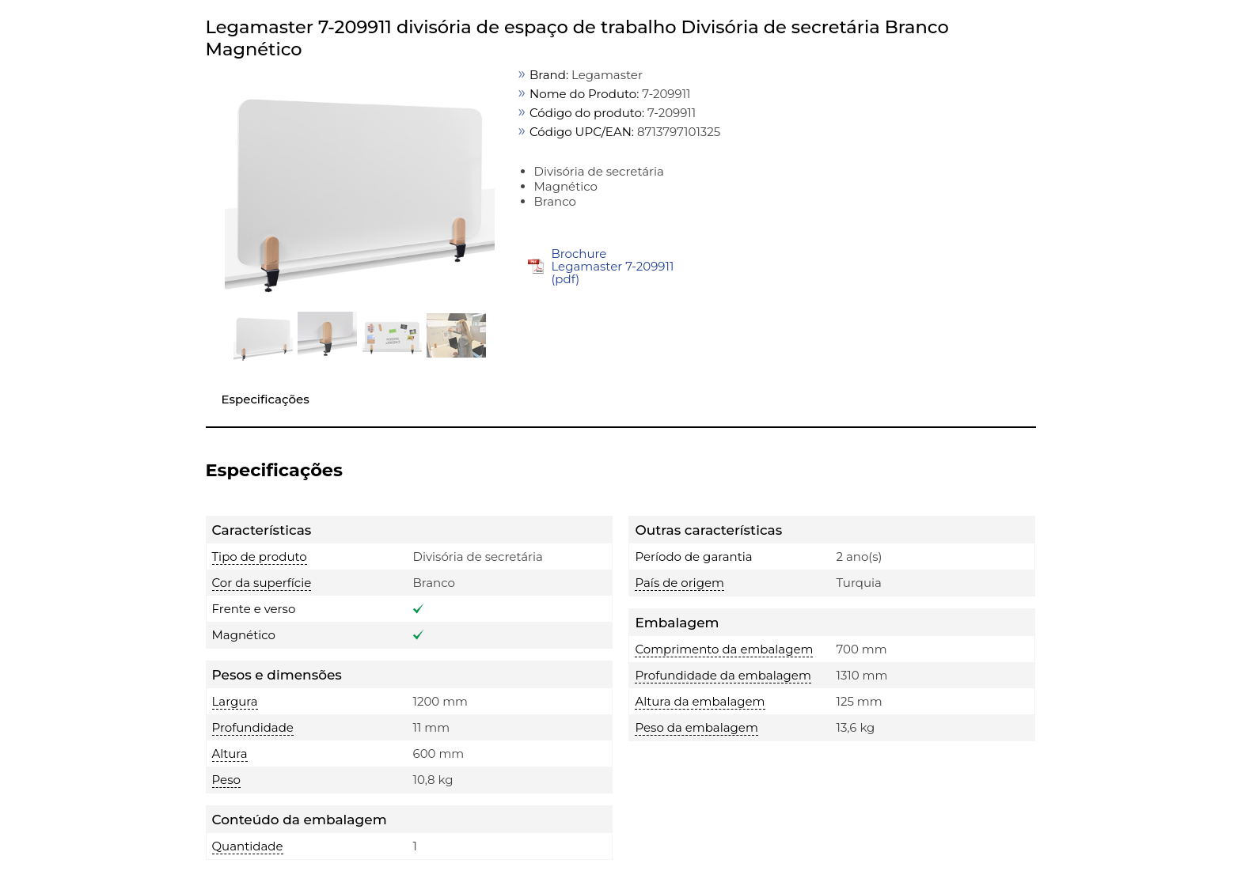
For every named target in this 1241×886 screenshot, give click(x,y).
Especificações (265, 399)
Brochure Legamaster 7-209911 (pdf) (612, 266)
